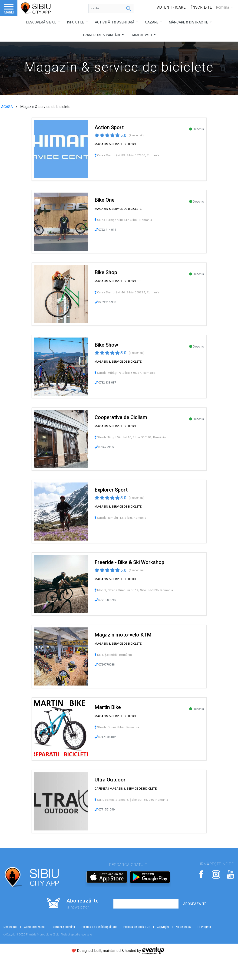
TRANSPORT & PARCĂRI (102, 35)
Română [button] (223, 7)
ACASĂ (7, 107)
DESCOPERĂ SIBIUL (41, 22)
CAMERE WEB (142, 35)
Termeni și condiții (63, 926)
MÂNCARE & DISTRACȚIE (189, 22)
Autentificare (171, 7)
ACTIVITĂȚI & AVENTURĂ (115, 22)
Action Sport (109, 127)
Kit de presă (183, 926)
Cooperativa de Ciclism (121, 417)
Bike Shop (106, 272)
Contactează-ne (34, 926)
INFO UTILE (76, 22)
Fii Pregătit (204, 926)
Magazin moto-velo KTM (123, 635)
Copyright (163, 926)
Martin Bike (108, 707)
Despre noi (10, 926)
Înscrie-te (201, 7)
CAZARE (152, 22)
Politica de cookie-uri (136, 926)
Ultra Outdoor (110, 780)
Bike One (105, 200)
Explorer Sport (111, 490)
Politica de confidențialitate (99, 926)
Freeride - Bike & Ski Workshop (129, 562)
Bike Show (106, 345)
